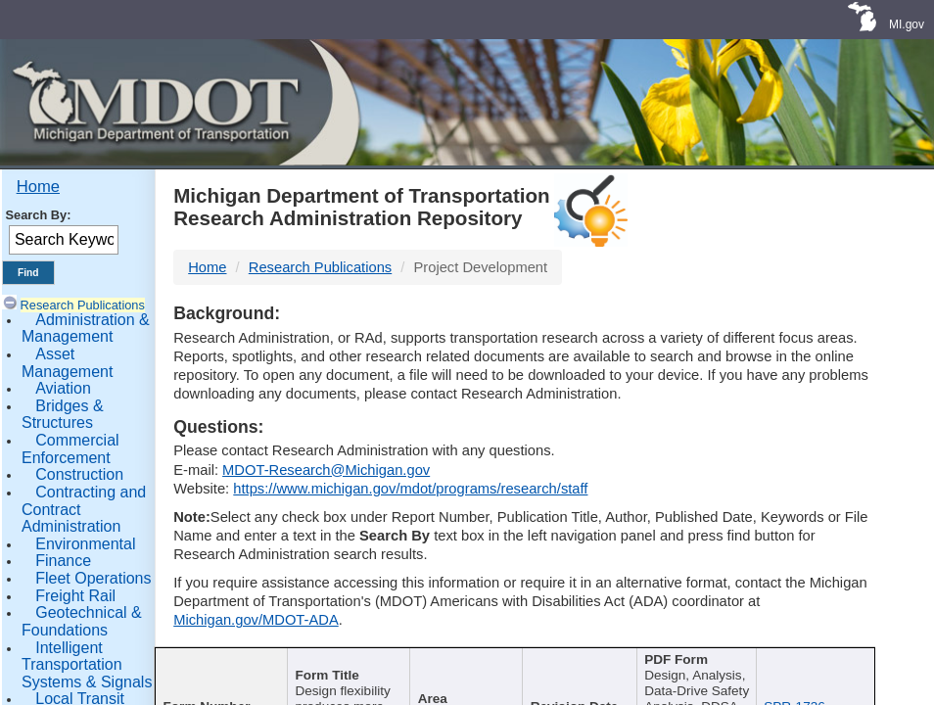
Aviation (63, 388)
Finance (63, 560)
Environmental (85, 544)
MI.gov (906, 24)
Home (38, 186)
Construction (79, 474)
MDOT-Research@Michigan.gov (326, 470)
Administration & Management (86, 328)
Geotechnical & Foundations (82, 621)
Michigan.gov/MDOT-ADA (256, 620)
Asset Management (67, 363)
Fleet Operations (93, 578)
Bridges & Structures (63, 415)
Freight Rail (75, 596)
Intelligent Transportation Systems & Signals (87, 664)
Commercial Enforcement (70, 449)
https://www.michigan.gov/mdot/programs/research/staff (410, 488)
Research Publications (83, 305)
